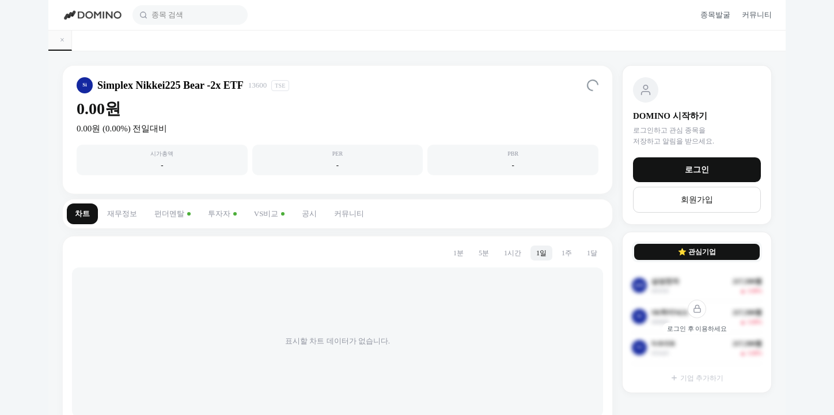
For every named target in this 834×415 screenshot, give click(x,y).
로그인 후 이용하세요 (697, 328)
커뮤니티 (349, 213)
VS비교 (269, 213)
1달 (592, 253)
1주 (567, 253)
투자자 (222, 213)
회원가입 (697, 199)
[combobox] (196, 15)
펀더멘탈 (172, 213)
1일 (541, 253)
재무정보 (122, 213)
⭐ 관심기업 (697, 252)
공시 (309, 213)
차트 (82, 213)
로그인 (697, 169)
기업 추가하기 (696, 378)
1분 (458, 253)
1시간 (512, 253)
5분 (484, 253)
